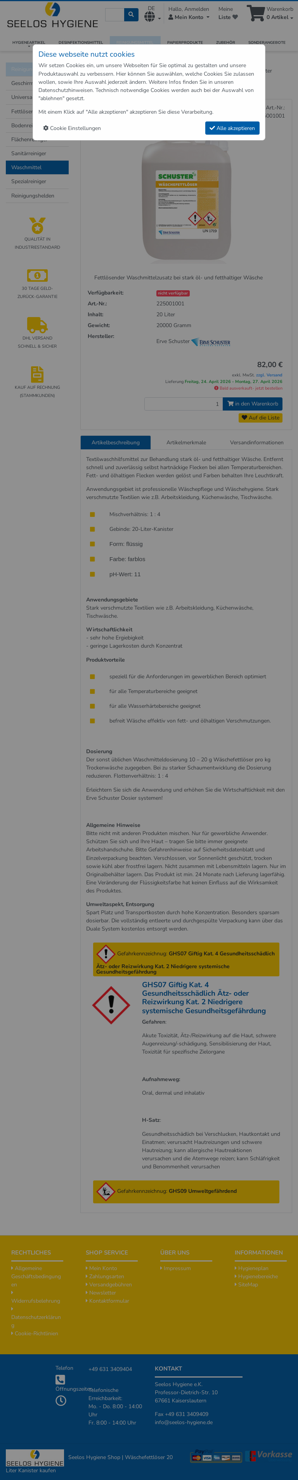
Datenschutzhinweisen (65, 90)
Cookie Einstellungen (72, 128)
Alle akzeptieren (232, 128)
